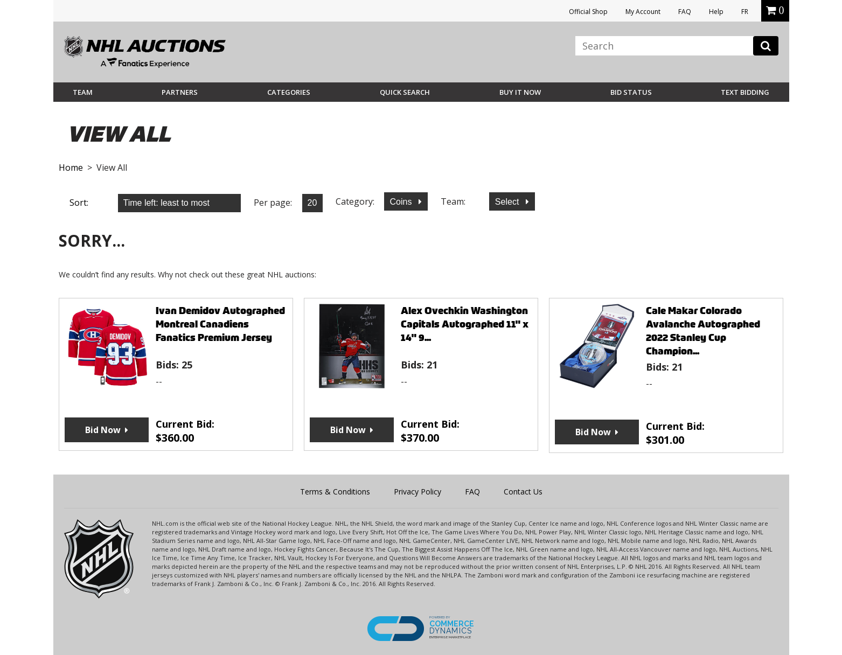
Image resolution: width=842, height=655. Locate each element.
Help (716, 11)
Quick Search (405, 92)
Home (71, 167)
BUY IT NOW (520, 92)
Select (508, 201)
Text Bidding (745, 92)
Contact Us (523, 491)
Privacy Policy (417, 491)
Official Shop (588, 11)
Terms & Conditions (335, 491)
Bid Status (631, 92)
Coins (402, 201)
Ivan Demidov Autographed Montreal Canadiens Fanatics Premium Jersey (220, 324)
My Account (642, 11)
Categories (288, 92)
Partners (180, 92)
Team (83, 92)
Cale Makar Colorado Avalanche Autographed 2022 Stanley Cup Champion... (703, 331)
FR (744, 11)
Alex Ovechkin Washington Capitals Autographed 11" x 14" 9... (464, 324)
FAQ (684, 11)
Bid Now (103, 430)
